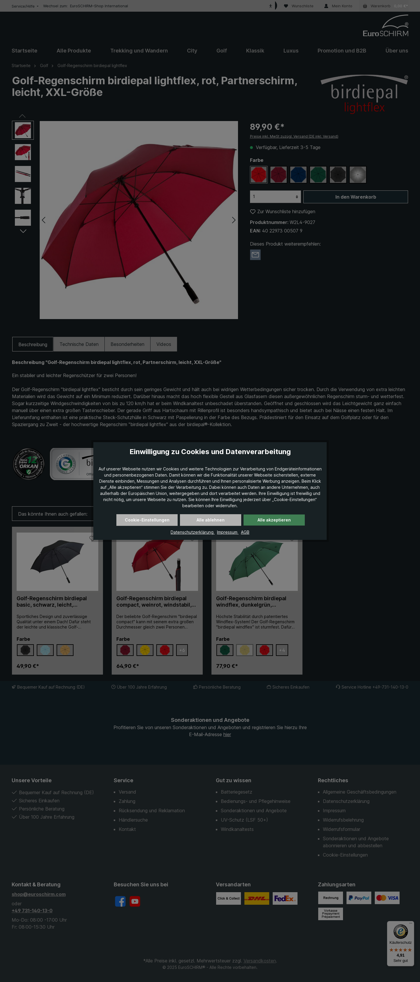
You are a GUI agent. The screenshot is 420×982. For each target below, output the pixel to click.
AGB (245, 532)
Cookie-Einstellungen (147, 519)
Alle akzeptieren (274, 519)
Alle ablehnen (211, 519)
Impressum (228, 532)
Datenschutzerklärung (193, 532)
